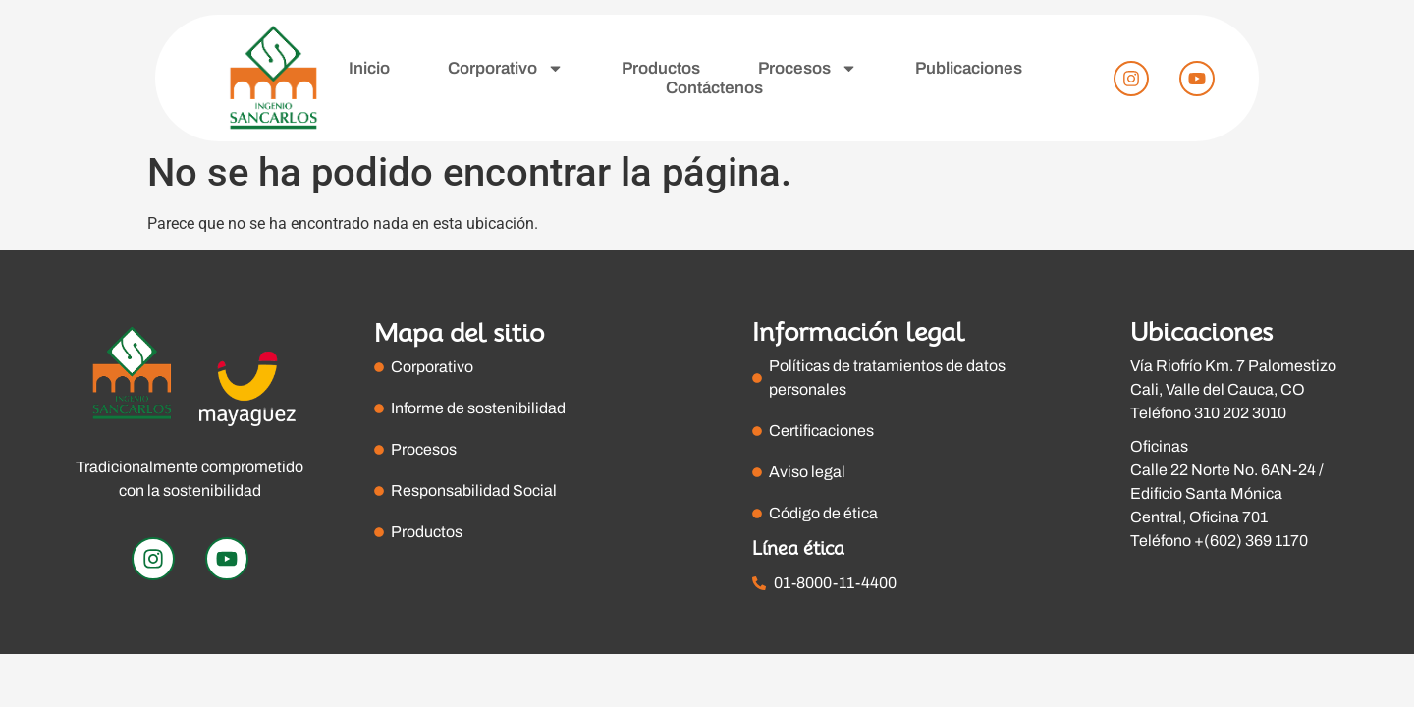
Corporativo (506, 69)
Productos (661, 68)
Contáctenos (714, 88)
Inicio (369, 68)
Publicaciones (968, 68)
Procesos (807, 69)
